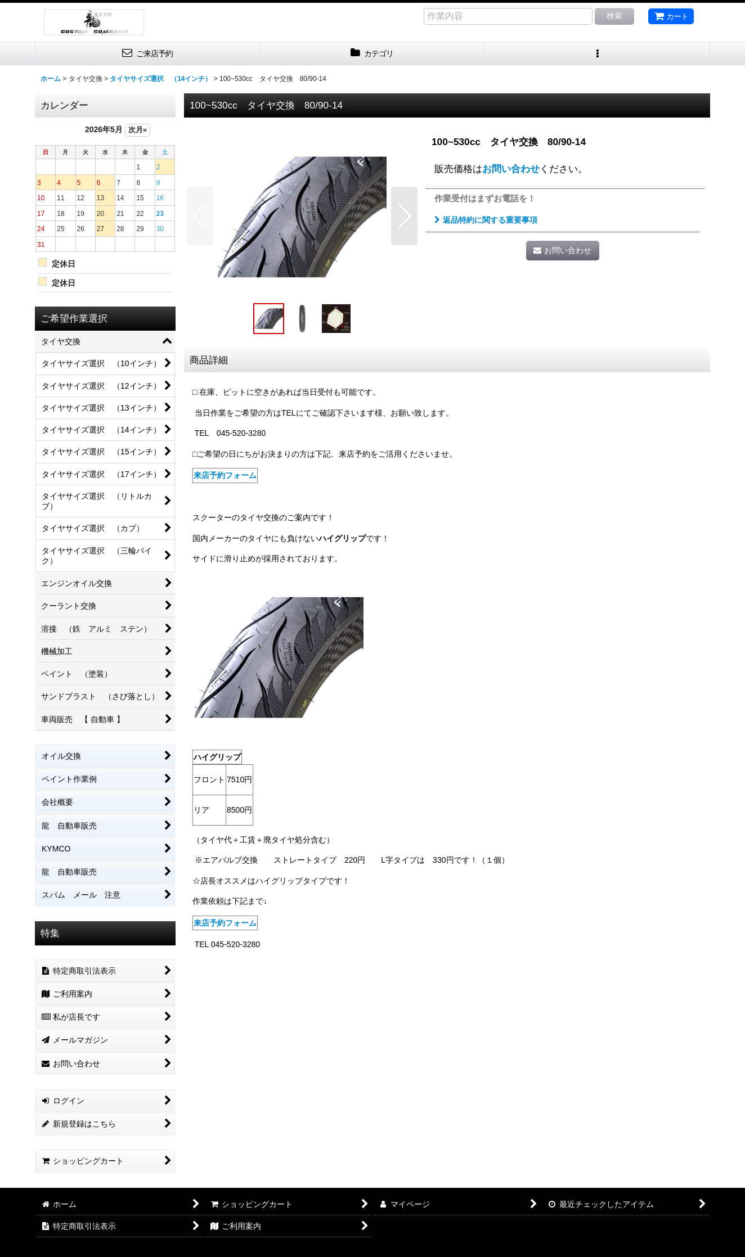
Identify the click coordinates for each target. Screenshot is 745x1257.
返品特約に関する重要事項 (485, 219)
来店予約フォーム (225, 475)
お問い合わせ (511, 168)
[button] (597, 53)
